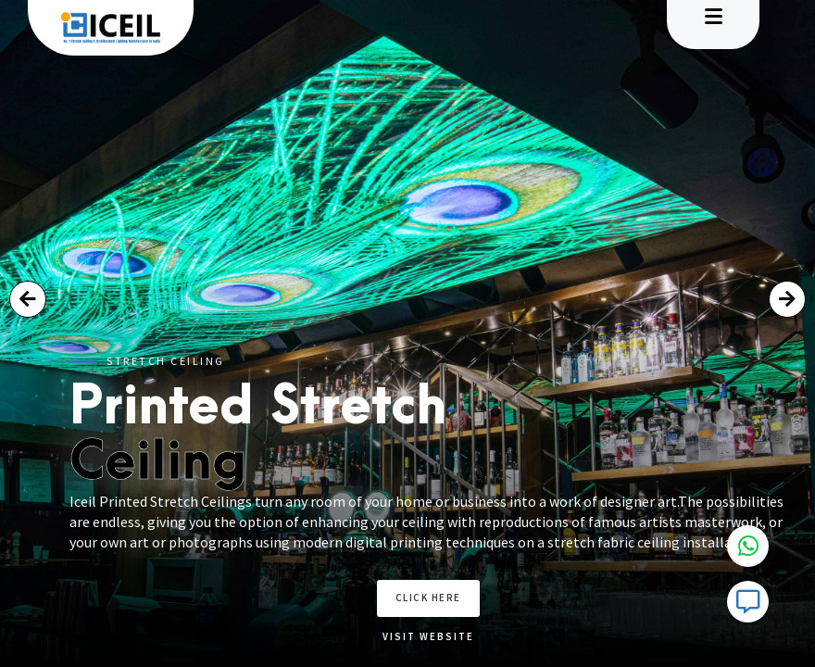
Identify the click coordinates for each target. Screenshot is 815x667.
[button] (28, 299)
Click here (457, 597)
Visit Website (457, 636)
